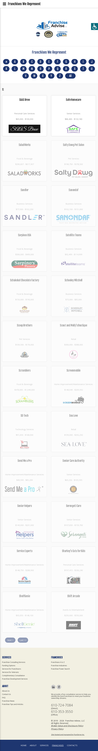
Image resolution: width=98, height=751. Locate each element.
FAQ (3, 697)
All (70, 76)
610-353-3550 (62, 711)
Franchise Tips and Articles (12, 704)
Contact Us (6, 694)
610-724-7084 (62, 705)
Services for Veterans (10, 672)
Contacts (72, 745)
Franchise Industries (59, 665)
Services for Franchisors (11, 669)
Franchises (58, 745)
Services (44, 745)
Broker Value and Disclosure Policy (67, 725)
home (23, 745)
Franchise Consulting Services (13, 662)
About (33, 745)
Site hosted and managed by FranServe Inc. (67, 734)
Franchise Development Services (15, 679)
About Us (5, 691)
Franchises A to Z (58, 662)
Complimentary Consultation (13, 675)
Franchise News (8, 701)
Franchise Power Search (60, 669)
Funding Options (8, 665)
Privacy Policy (57, 729)
